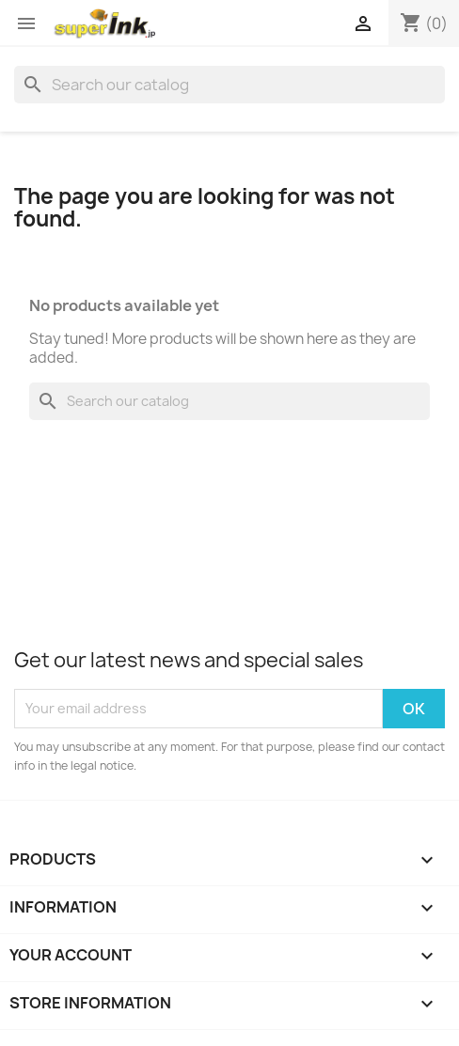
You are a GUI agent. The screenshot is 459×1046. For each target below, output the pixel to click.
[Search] (229, 84)
